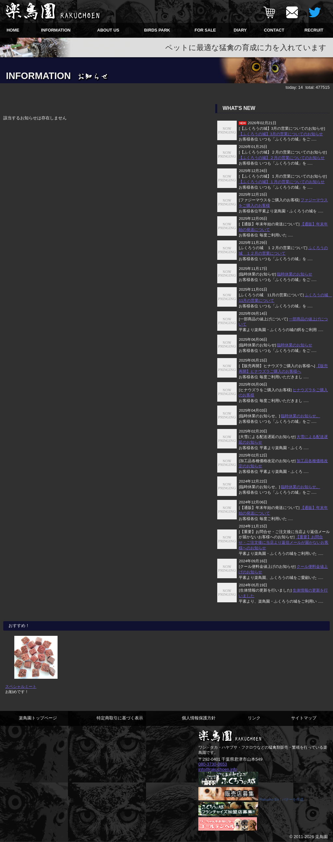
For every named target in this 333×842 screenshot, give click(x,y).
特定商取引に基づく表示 (120, 717)
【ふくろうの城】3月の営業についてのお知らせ (281, 134)
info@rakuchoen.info (217, 769)
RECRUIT (313, 30)
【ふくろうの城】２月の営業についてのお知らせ (282, 157)
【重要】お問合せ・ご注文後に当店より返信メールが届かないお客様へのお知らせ (283, 542)
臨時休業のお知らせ (294, 274)
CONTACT (274, 30)
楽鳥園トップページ (38, 717)
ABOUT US (108, 30)
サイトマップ (303, 717)
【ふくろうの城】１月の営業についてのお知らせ (282, 182)
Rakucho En (269, 800)
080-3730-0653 (212, 764)
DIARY (240, 30)
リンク (254, 717)
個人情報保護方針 (199, 717)
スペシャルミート (20, 686)
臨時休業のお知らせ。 (300, 416)
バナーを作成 (292, 800)
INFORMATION (56, 30)
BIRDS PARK (157, 30)
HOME (13, 30)
